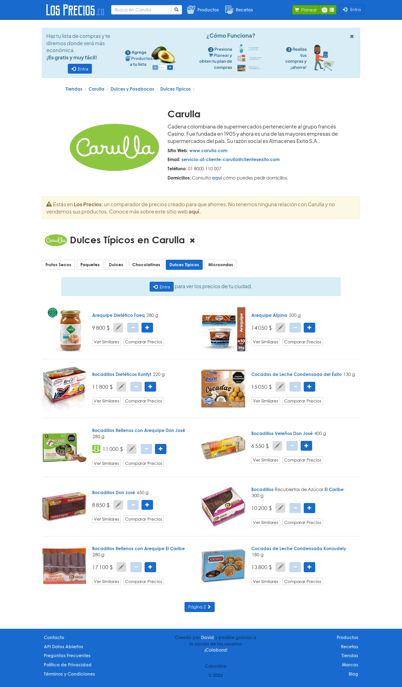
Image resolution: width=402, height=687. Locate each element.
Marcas (350, 664)
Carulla (96, 89)
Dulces (116, 264)
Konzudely (335, 548)
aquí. (195, 211)
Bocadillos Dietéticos (114, 374)
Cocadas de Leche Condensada (286, 374)
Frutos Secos (58, 264)
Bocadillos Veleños (271, 433)
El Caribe (334, 489)
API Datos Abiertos (63, 646)
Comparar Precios (143, 341)
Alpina (280, 315)
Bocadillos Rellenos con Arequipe (128, 430)
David (207, 637)
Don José (175, 430)
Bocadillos (103, 492)
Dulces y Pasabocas (132, 89)
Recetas (349, 646)
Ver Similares (106, 341)
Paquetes (90, 264)
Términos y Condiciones (69, 674)
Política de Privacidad (68, 664)
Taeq (139, 315)
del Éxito (333, 374)
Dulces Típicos (175, 89)
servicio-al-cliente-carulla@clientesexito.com (230, 159)
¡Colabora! (215, 650)
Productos (347, 637)
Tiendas (74, 89)
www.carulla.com (208, 150)
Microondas (220, 264)
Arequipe (261, 315)
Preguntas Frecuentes (67, 655)
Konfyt (144, 374)
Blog (353, 674)
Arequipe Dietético (112, 315)
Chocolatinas (146, 264)
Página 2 (199, 606)
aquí (217, 178)
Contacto (54, 637)
